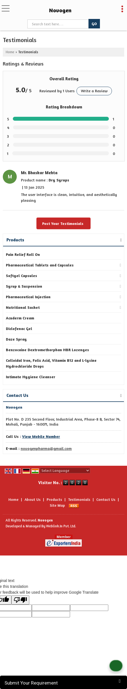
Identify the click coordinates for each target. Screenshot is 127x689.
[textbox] (58, 24)
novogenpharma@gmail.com (46, 448)
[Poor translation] (20, 600)
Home (10, 52)
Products (15, 239)
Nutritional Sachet (23, 307)
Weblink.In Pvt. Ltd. (61, 526)
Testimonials (79, 499)
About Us (32, 499)
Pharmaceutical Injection (28, 296)
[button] (41, 436)
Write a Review (94, 90)
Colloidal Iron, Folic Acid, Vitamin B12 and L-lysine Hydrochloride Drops (51, 363)
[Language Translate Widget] (65, 470)
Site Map (57, 505)
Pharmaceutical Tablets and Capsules (40, 265)
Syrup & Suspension (24, 286)
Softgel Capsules (21, 275)
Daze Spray (16, 339)
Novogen (60, 10)
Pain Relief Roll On (23, 254)
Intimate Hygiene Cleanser (30, 376)
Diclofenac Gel (19, 328)
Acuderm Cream (20, 318)
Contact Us (105, 499)
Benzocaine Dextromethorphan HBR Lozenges (47, 349)
